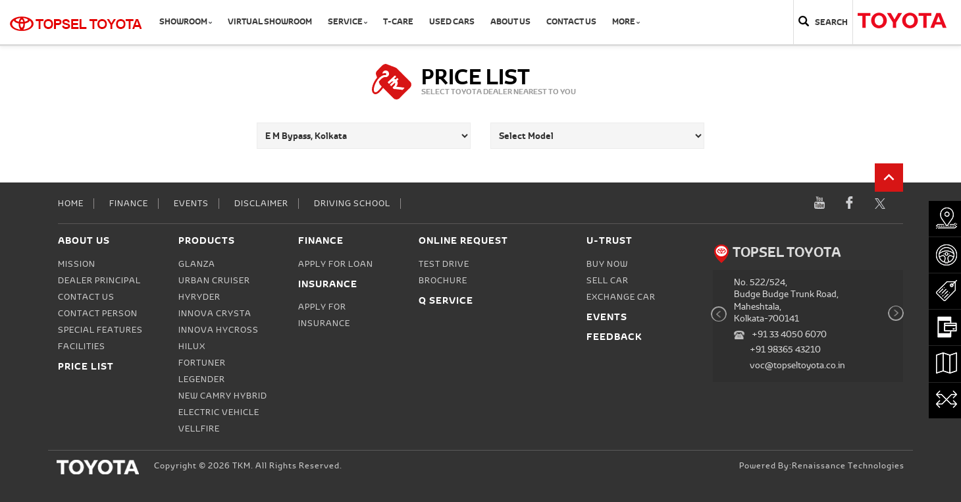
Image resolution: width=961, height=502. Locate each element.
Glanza (196, 264)
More (626, 21)
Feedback (614, 336)
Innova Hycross (218, 330)
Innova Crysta (214, 313)
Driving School (352, 203)
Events (191, 203)
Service (347, 21)
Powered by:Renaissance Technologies (821, 465)
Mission (76, 264)
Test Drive (444, 264)
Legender (201, 379)
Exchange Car (621, 297)
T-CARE (398, 21)
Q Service (446, 300)
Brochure (443, 280)
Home (71, 203)
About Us (510, 21)
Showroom (185, 21)
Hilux (191, 346)
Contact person (98, 313)
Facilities (81, 346)
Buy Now (607, 264)
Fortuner (202, 363)
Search (831, 22)
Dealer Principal (99, 280)
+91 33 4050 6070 (789, 334)
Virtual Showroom (270, 21)
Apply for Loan (335, 264)
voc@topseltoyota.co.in (797, 365)
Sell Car (607, 280)
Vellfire (199, 429)
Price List (86, 366)
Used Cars (452, 21)
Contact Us (571, 21)
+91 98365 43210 (785, 349)
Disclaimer (261, 203)
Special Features (100, 330)
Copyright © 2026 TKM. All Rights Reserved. (248, 465)
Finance (128, 203)
